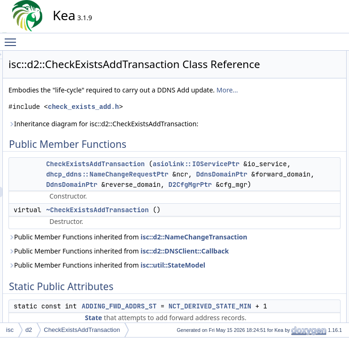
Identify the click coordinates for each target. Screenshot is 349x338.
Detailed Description (302, 314)
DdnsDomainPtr (180, 239)
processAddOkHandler (313, 231)
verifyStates (299, 303)
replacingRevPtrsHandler (316, 262)
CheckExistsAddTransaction (180, 197)
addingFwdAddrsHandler (316, 159)
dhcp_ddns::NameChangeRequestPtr (192, 228)
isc (10, 329)
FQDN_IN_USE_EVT (311, 107)
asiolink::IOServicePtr (178, 208)
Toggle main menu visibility (13, 38)
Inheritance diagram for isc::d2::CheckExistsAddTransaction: (147, 152)
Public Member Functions (309, 56)
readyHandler (301, 241)
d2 (28, 329)
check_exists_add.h (167, 130)
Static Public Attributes (305, 87)
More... (163, 113)
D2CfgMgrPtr (219, 259)
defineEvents (301, 200)
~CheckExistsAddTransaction (182, 295)
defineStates (300, 210)
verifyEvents (300, 293)
